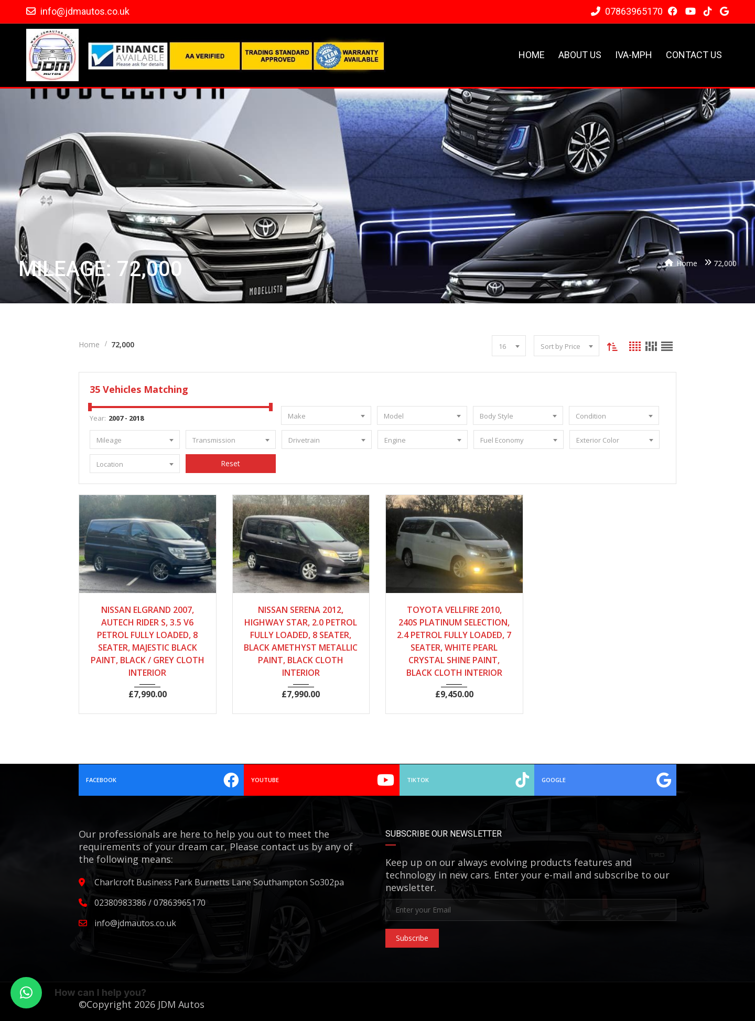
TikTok (465, 780)
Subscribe (412, 938)
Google (604, 780)
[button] (26, 992)
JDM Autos (181, 1004)
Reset (230, 463)
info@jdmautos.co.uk (85, 11)
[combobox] (508, 345)
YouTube (322, 780)
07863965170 (627, 11)
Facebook (163, 780)
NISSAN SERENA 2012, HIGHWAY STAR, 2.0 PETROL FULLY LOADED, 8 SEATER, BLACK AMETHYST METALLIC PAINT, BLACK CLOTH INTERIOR (301, 641)
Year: (98, 418)
